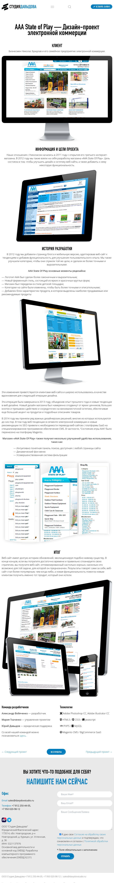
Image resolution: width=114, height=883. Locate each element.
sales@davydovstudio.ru (21, 800)
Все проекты (56, 752)
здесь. (23, 735)
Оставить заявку (101, 6)
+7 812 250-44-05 (21, 805)
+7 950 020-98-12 (11, 809)
